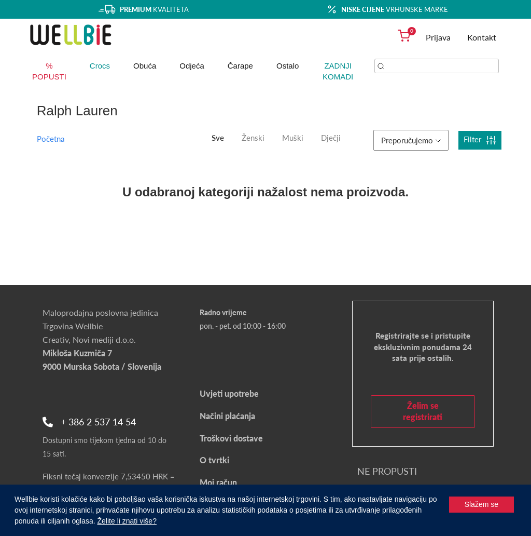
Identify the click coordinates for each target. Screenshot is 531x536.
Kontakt (481, 37)
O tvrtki (214, 460)
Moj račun (218, 482)
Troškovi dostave (231, 438)
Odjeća (191, 65)
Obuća (144, 65)
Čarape (240, 65)
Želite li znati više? (127, 521)
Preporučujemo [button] (411, 140)
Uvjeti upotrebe (229, 393)
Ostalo (287, 65)
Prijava (438, 37)
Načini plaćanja (227, 416)
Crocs (100, 65)
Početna (50, 138)
